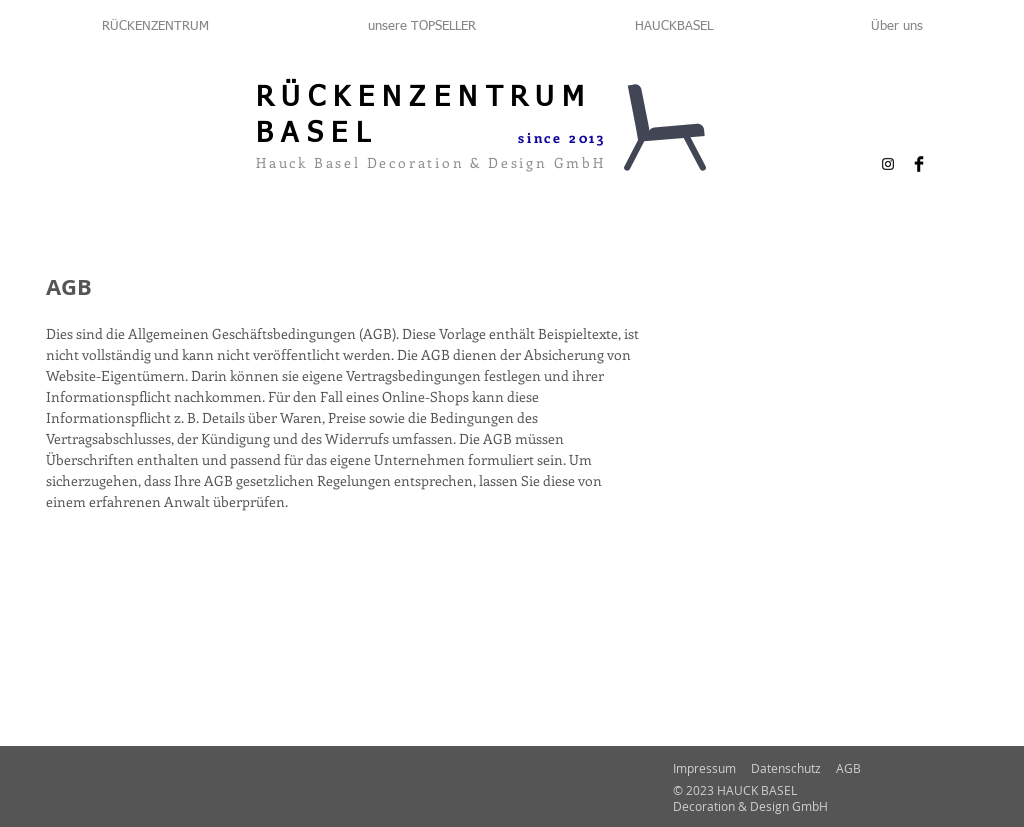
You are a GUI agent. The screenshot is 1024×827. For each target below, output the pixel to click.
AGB (848, 768)
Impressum (704, 768)
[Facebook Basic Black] (919, 164)
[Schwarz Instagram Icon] (888, 164)
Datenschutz (786, 768)
